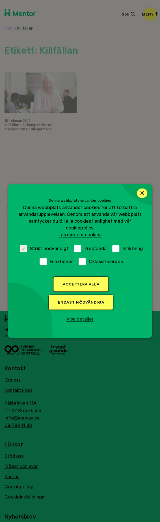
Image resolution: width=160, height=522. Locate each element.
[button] (80, 318)
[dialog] (80, 261)
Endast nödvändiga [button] (81, 302)
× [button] (142, 192)
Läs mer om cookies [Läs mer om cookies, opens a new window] (80, 234)
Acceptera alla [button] (81, 284)
